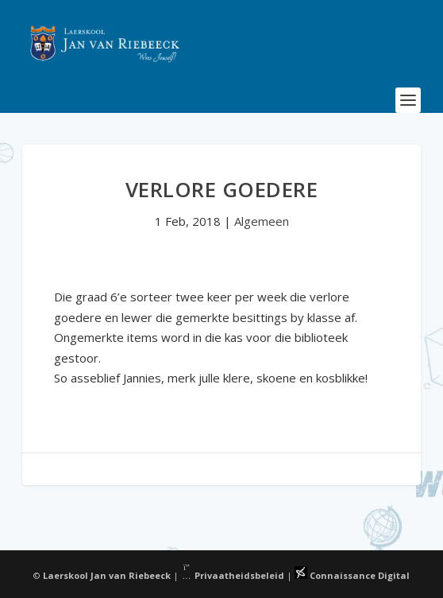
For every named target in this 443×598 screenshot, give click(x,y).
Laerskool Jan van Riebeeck (107, 575)
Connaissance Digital (352, 575)
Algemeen (261, 221)
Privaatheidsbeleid (232, 575)
